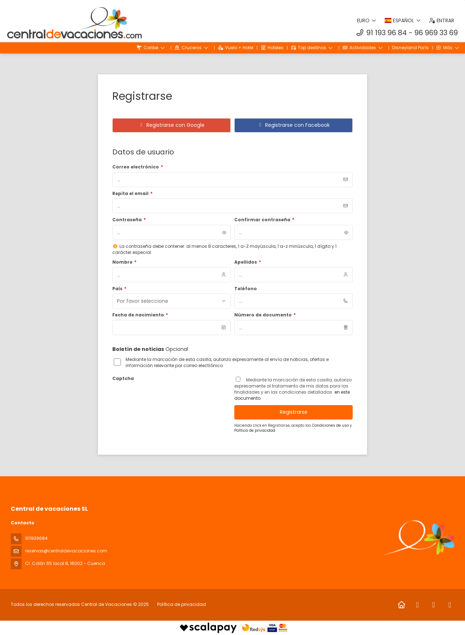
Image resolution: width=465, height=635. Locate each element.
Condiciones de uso (331, 425)
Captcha (123, 378)
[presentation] (166, 398)
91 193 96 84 (386, 33)
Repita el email (132, 193)
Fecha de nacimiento (140, 315)
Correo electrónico (137, 167)
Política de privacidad (254, 430)
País (119, 289)
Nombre (124, 262)
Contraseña (129, 220)
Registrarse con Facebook (293, 125)
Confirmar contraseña (264, 220)
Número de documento (265, 315)
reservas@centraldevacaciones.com (66, 551)
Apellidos (247, 262)
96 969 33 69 (436, 33)
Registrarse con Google (171, 125)
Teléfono (245, 289)
